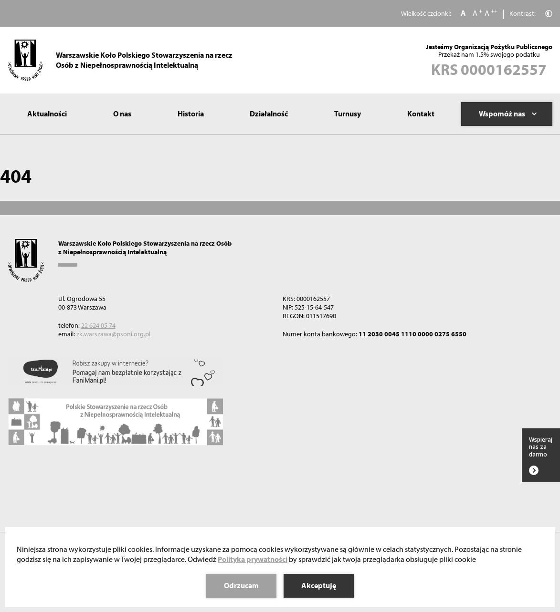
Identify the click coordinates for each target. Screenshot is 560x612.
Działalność (269, 113)
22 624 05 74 (98, 325)
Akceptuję (318, 585)
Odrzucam (241, 585)
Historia (191, 113)
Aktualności (47, 113)
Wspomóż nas (508, 113)
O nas (122, 113)
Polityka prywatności (252, 559)
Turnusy (347, 113)
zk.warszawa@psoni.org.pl (113, 334)
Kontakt (420, 113)
